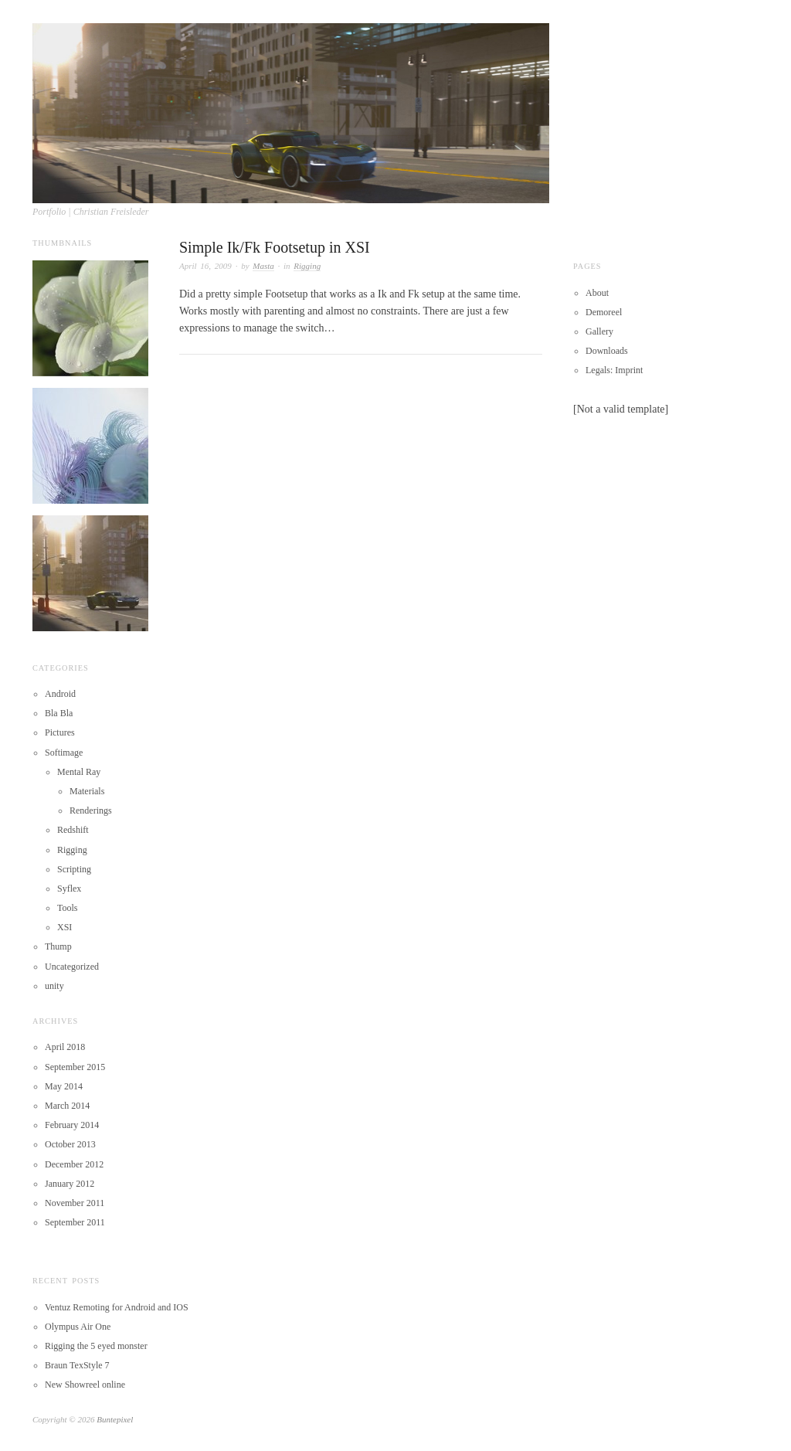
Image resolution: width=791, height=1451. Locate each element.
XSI (64, 927)
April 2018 (65, 1047)
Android (60, 693)
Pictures (60, 732)
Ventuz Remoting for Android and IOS (116, 1307)
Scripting (74, 869)
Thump (58, 946)
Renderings (91, 810)
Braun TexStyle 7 (77, 1365)
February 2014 (72, 1125)
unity (54, 985)
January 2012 (69, 1183)
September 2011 (75, 1222)
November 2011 (74, 1203)
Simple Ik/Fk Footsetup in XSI (274, 247)
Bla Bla (59, 713)
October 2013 (70, 1144)
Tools (67, 907)
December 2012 (74, 1164)
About (597, 292)
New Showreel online (85, 1384)
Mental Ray (78, 771)
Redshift (73, 829)
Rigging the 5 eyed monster (96, 1346)
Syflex (69, 888)
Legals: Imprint (614, 370)
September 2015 (75, 1067)
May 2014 (64, 1086)
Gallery (599, 331)
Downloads (607, 350)
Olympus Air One (77, 1326)
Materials (87, 791)
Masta (263, 265)
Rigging (307, 265)
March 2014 (67, 1105)
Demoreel (604, 312)
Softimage (64, 752)
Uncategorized (72, 966)
